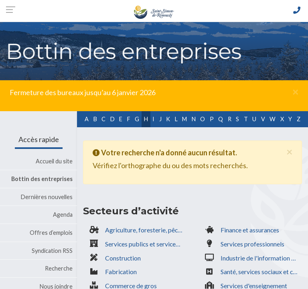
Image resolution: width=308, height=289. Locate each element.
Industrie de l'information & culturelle (261, 258)
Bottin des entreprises (42, 178)
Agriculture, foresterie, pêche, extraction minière (145, 230)
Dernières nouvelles (47, 196)
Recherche (59, 268)
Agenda (63, 214)
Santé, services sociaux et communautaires (261, 271)
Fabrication (121, 271)
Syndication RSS (52, 250)
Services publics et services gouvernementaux (145, 244)
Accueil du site (54, 161)
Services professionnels (252, 244)
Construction (123, 258)
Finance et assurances (250, 230)
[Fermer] (295, 91)
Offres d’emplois (51, 232)
